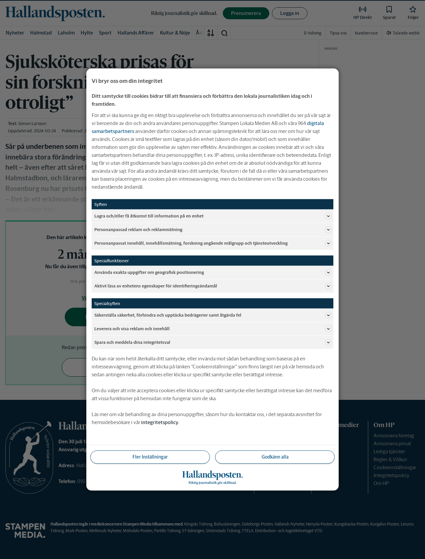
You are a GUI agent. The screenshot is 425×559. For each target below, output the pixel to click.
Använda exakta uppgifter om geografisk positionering (213, 272)
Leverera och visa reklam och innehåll (213, 329)
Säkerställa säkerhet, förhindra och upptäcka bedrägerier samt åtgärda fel (213, 315)
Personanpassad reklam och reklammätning (213, 229)
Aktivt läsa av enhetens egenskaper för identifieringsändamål (213, 286)
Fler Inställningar (150, 457)
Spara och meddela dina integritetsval (213, 342)
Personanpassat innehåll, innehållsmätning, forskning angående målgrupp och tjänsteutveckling (213, 243)
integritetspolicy (159, 422)
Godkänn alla (275, 457)
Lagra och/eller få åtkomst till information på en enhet (213, 216)
